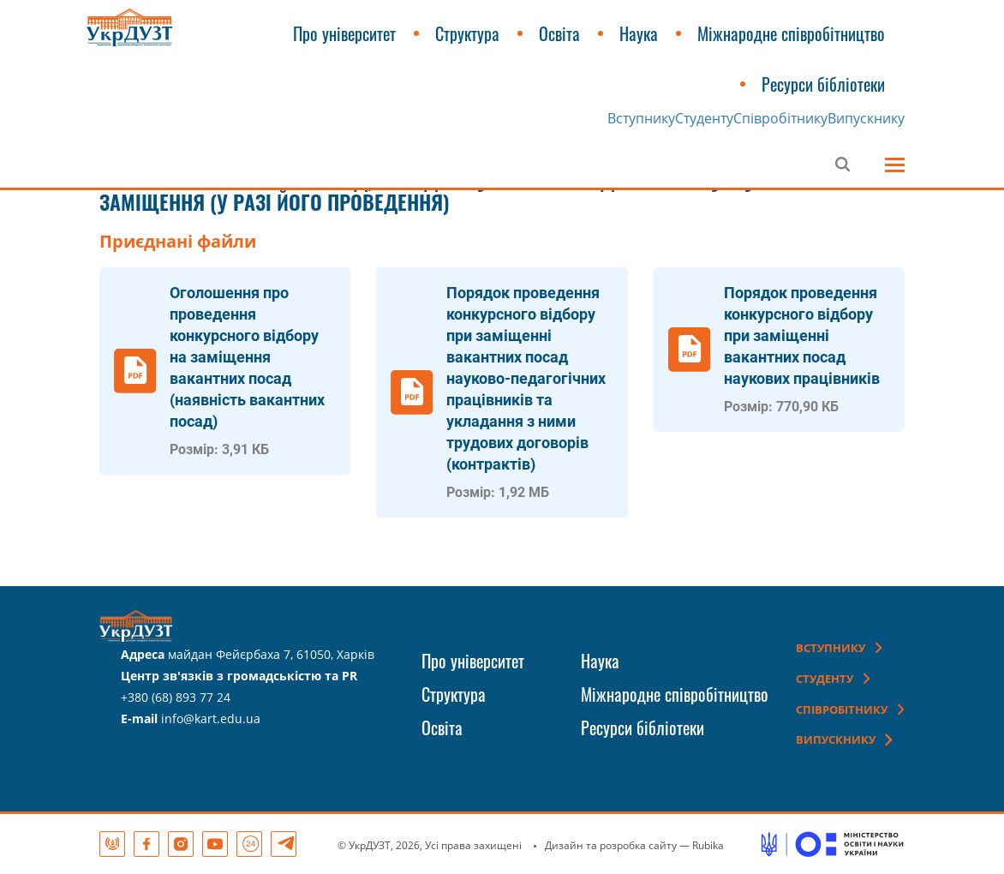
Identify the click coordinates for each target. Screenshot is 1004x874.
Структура (467, 33)
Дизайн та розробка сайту (611, 845)
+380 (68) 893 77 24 (175, 697)
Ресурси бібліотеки (823, 84)
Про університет (344, 33)
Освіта (559, 33)
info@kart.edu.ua (210, 718)
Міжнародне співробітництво (791, 33)
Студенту (704, 118)
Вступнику (641, 118)
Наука (638, 33)
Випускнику (866, 118)
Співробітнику (780, 118)
